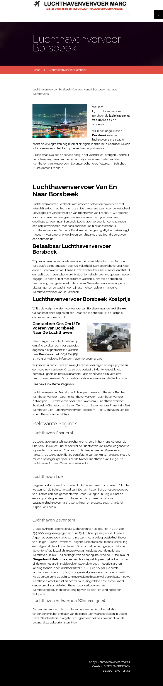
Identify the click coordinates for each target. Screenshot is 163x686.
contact (58, 341)
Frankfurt (57, 168)
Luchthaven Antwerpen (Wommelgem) (68, 600)
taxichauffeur (90, 270)
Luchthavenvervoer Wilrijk (52, 414)
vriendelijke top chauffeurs (104, 261)
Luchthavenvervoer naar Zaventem (73, 401)
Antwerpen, (61, 163)
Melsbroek (91, 541)
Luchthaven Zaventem (53, 520)
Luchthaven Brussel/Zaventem (53, 463)
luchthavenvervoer (51, 217)
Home (36, 69)
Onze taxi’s (100, 278)
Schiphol (119, 163)
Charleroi (91, 163)
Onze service (73, 369)
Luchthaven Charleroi (52, 433)
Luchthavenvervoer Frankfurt (51, 392)
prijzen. (70, 312)
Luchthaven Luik (47, 476)
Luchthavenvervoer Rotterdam (75, 409)
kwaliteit (54, 154)
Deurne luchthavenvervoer (77, 396)
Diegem (78, 541)
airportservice (95, 148)
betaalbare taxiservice (103, 204)
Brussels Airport (76, 502)
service (69, 154)
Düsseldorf (39, 168)
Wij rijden (98, 130)
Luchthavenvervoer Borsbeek (54, 378)
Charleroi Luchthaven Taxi (65, 405)
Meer (74, 622)
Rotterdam (105, 163)
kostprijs (50, 308)
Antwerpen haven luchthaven (93, 392)
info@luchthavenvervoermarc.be (80, 358)
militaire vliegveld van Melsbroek (94, 581)
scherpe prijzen (114, 365)
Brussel (114, 454)
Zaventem (77, 163)
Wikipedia (81, 463)
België (108, 494)
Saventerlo (40, 550)
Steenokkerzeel (112, 541)
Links (127, 670)
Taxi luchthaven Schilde (113, 409)
